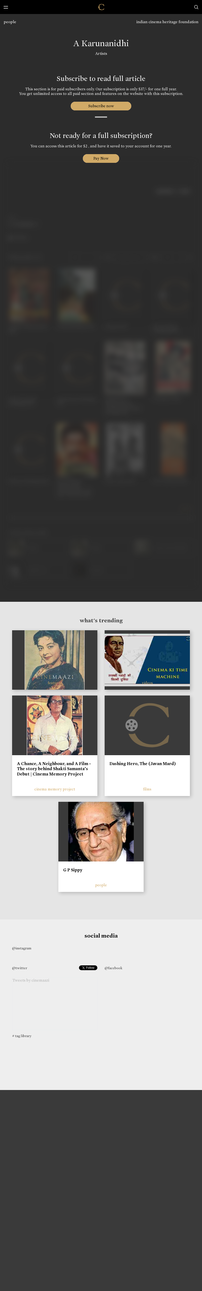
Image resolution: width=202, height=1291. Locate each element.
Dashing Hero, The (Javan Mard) (142, 763)
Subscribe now (101, 106)
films (147, 789)
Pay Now (101, 158)
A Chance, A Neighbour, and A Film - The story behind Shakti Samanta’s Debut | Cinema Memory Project (54, 769)
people (10, 21)
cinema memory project (54, 789)
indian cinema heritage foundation (167, 21)
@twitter (19, 968)
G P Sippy (72, 870)
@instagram (21, 948)
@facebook (113, 968)
